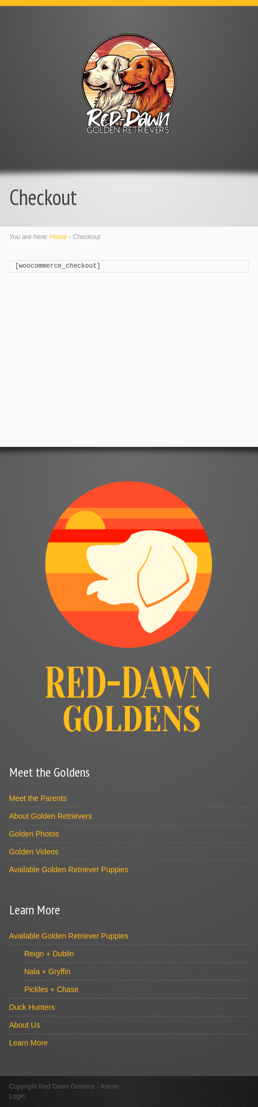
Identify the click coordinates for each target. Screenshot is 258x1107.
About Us (25, 1025)
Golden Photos (34, 834)
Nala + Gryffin (47, 971)
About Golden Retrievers (50, 816)
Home (58, 237)
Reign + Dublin (49, 953)
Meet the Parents (38, 798)
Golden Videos (34, 851)
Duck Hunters (32, 1007)
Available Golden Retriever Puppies (69, 869)
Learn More (28, 1042)
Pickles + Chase (51, 989)
